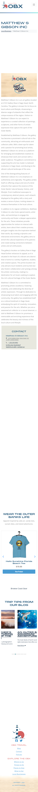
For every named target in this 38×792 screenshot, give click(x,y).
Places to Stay (19, 768)
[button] (35, 557)
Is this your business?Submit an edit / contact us (15, 346)
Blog (19, 748)
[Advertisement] (19, 53)
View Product (19, 571)
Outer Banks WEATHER (19, 708)
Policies (19, 755)
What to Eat (18, 771)
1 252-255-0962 (13, 342)
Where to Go (19, 762)
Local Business (6, 31)
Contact (19, 751)
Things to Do (19, 765)
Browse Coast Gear (19, 588)
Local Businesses (19, 774)
